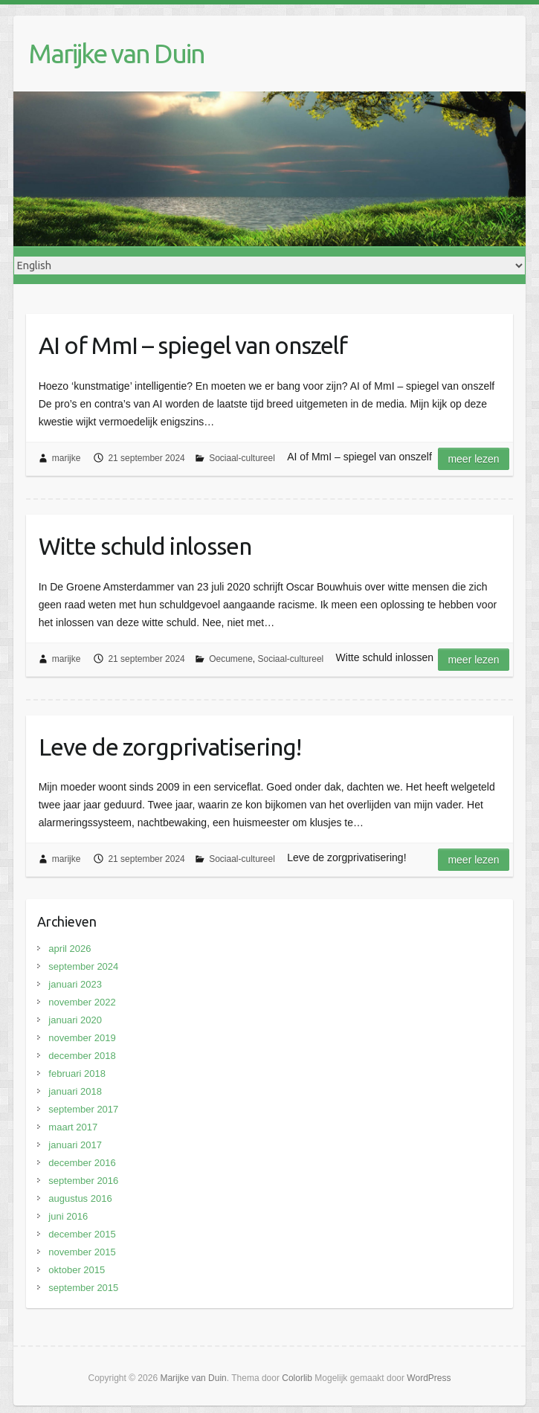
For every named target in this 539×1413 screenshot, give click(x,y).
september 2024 (83, 966)
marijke (66, 458)
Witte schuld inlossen (145, 545)
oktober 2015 (76, 1269)
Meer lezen (473, 459)
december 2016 (81, 1162)
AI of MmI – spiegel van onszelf (193, 345)
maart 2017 (72, 1127)
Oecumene (231, 659)
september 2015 (83, 1287)
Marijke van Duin (116, 53)
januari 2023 (75, 984)
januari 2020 (75, 1020)
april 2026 (69, 948)
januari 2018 (75, 1091)
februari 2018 (77, 1073)
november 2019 (81, 1037)
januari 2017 (75, 1144)
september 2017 (83, 1109)
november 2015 (81, 1252)
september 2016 (83, 1180)
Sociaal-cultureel (242, 458)
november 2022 (81, 1002)
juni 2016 (68, 1216)
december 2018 (81, 1055)
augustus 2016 (80, 1198)
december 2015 (81, 1234)
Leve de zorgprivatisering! (170, 746)
